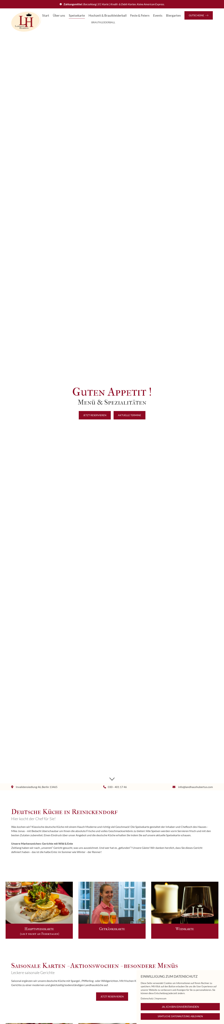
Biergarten (173, 15)
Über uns (59, 15)
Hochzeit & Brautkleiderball (108, 15)
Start (45, 15)
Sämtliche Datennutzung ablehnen (180, 1016)
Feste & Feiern (139, 15)
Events (157, 15)
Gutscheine (198, 15)
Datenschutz (147, 998)
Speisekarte (77, 15)
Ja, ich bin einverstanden (180, 1006)
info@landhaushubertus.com (195, 786)
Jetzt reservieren (94, 415)
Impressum (160, 998)
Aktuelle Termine (129, 415)
